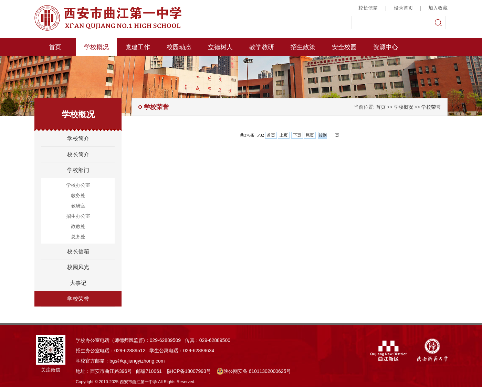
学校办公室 (78, 185)
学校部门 (78, 170)
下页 (297, 135)
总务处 (78, 236)
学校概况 (96, 47)
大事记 (78, 283)
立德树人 (220, 47)
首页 (55, 47)
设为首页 (403, 8)
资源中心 (385, 47)
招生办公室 (78, 216)
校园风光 (78, 267)
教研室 (78, 205)
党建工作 (137, 47)
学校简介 (78, 138)
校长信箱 (368, 8)
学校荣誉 (78, 299)
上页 (284, 135)
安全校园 (344, 47)
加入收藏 (438, 8)
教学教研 (261, 47)
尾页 (310, 135)
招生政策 (303, 47)
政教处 (78, 226)
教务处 (78, 195)
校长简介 (78, 154)
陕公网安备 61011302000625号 (254, 371)
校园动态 (179, 47)
